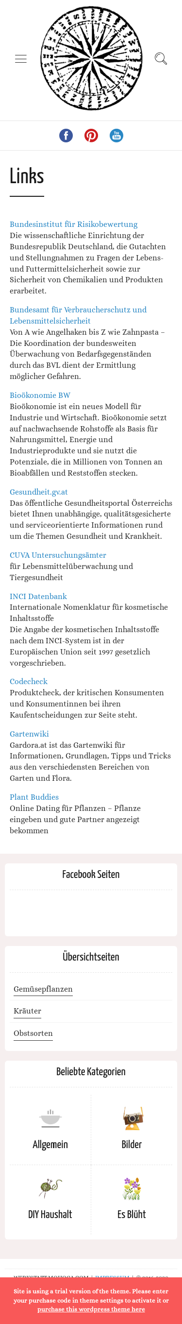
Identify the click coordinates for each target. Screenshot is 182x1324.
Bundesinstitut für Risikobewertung (73, 224)
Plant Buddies (34, 797)
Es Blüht (131, 1215)
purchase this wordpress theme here (91, 1309)
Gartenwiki (29, 734)
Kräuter (27, 1010)
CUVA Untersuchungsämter (58, 555)
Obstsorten (33, 1033)
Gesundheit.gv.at (39, 492)
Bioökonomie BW (40, 395)
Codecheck (29, 681)
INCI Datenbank (38, 596)
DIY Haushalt (50, 1215)
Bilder (132, 1145)
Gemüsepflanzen (43, 989)
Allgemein (50, 1145)
